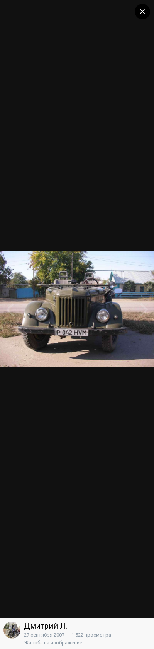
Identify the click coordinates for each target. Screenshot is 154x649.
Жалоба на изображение (53, 643)
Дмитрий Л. (45, 625)
